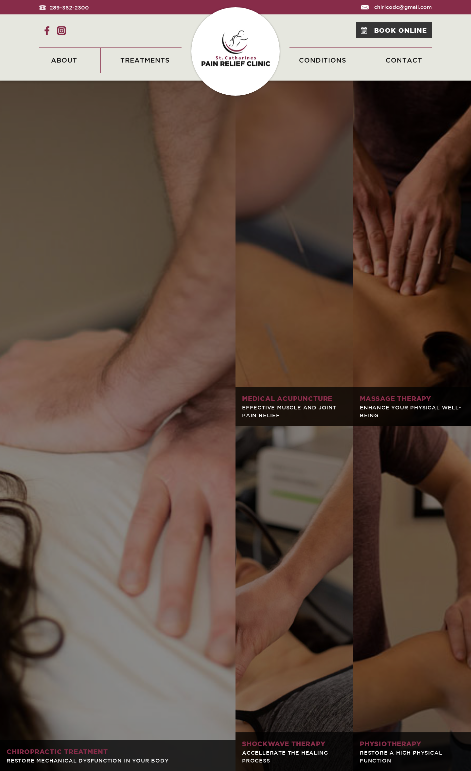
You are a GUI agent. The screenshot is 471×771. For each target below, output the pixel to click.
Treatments (145, 60)
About (64, 60)
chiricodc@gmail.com (396, 7)
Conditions (322, 60)
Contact (404, 60)
